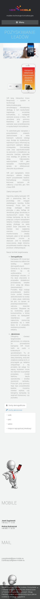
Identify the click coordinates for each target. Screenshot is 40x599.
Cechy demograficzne (15, 405)
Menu (21, 22)
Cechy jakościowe (14, 410)
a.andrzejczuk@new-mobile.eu (13, 560)
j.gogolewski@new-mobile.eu (13, 558)
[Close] (37, 587)
